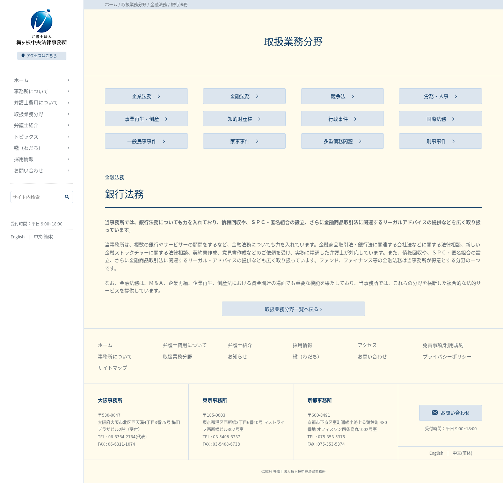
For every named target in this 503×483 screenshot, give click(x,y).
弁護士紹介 (240, 344)
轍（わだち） (28, 147)
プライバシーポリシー (447, 356)
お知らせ (237, 356)
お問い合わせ (28, 170)
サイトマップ (112, 367)
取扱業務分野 (133, 4)
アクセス (42, 56)
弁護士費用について (185, 344)
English (17, 236)
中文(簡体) (43, 236)
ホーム (21, 79)
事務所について (115, 356)
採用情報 (302, 344)
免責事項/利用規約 (443, 344)
